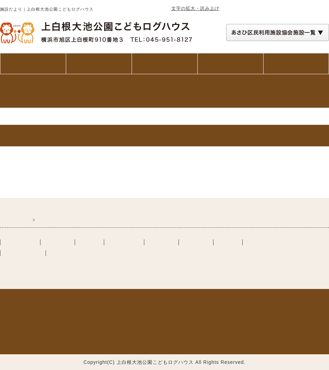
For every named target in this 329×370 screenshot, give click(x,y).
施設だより (161, 242)
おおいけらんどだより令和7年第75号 (49, 177)
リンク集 (228, 242)
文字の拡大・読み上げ (195, 8)
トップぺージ (20, 242)
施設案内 (164, 63)
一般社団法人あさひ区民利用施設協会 (80, 264)
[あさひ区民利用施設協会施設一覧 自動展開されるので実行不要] (277, 32)
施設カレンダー (265, 242)
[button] (277, 32)
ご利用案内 (99, 63)
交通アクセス (296, 63)
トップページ (32, 63)
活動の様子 (196, 242)
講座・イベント (230, 63)
